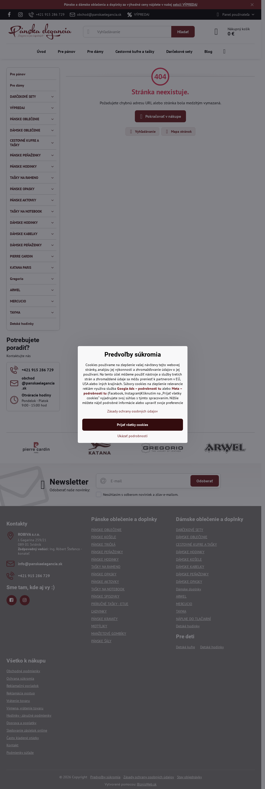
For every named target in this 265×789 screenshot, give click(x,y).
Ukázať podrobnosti (132, 436)
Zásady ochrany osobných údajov (132, 411)
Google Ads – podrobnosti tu (139, 388)
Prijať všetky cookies (132, 424)
